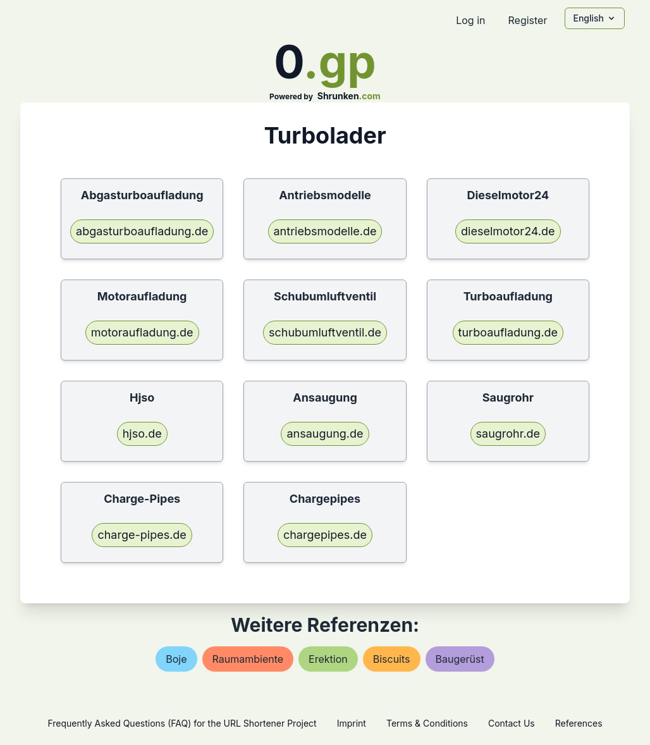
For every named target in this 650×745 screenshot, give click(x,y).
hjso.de (142, 433)
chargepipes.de (325, 534)
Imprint (351, 723)
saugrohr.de (508, 433)
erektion (328, 659)
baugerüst (460, 659)
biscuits (391, 659)
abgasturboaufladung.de (142, 231)
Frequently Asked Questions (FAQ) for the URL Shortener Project (181, 723)
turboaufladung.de (508, 332)
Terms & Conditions (427, 723)
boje (176, 659)
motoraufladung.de (142, 332)
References (579, 723)
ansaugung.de (324, 433)
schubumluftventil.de (325, 332)
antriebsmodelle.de (325, 231)
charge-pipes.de (141, 534)
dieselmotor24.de (508, 231)
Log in (470, 20)
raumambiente (248, 659)
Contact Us (511, 723)
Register (527, 20)
